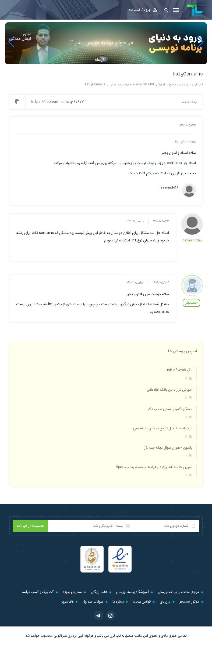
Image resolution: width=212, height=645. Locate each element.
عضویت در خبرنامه (30, 526)
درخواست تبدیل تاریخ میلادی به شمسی (162, 428)
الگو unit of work (179, 370)
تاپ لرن (115, 636)
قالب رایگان (99, 592)
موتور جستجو (189, 601)
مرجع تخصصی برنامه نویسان (178, 592)
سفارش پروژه (72, 592)
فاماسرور (67, 601)
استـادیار (191, 303)
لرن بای (165, 601)
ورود (147, 9)
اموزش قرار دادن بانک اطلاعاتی (169, 390)
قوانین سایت (142, 601)
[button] (164, 10)
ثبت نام (134, 9)
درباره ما (118, 601)
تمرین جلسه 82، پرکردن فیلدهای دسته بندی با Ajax (154, 467)
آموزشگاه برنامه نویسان (132, 592)
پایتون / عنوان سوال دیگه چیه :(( (168, 448)
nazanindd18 (168, 187)
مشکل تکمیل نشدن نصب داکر (169, 409)
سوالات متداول (93, 601)
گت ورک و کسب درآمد (38, 592)
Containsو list (188, 74)
